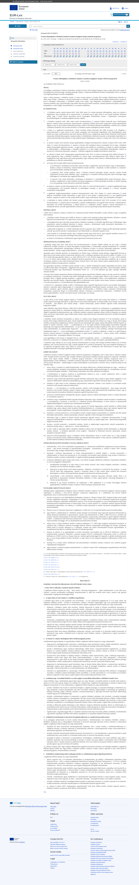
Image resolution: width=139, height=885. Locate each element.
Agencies (93, 874)
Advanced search (125, 30)
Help (120, 22)
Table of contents (16, 62)
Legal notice (53, 824)
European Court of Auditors (98, 854)
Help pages (53, 806)
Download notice (16, 48)
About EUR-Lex (95, 806)
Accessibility (53, 828)
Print (126, 22)
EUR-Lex (16, 15)
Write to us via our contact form (58, 846)
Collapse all (123, 41)
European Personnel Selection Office (100, 870)
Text (12, 38)
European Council (95, 844)
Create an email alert (17, 54)
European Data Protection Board (99, 868)
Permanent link (16, 46)
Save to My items (16, 51)
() (74, 97)
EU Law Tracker (95, 831)
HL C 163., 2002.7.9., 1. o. (87, 572)
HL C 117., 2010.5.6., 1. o (51, 562)
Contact (52, 808)
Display (83, 64)
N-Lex (92, 829)
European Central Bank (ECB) (98, 852)
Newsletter (94, 808)
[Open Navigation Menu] (18, 26)
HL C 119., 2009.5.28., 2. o (52, 560)
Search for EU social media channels (60, 855)
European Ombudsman (97, 864)
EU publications (95, 825)
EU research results (96, 821)
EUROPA (12, 21)
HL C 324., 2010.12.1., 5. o (52, 569)
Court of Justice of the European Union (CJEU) (103, 850)
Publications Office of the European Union (36, 806)
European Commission (97, 848)
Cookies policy (54, 826)
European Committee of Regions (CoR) (101, 860)
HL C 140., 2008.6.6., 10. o (52, 557)
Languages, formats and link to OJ (52, 45)
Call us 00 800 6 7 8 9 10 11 (57, 842)
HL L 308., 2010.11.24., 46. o (52, 567)
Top (45, 792)
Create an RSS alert (17, 56)
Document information (18, 41)
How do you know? (47, 1)
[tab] (84, 44)
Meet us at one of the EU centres (59, 848)
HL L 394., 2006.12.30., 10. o (52, 574)
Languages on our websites (57, 862)
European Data (95, 817)
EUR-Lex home (19, 21)
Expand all (115, 41)
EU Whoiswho (94, 823)
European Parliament (96, 842)
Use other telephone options (57, 844)
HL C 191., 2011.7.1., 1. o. (73, 576)
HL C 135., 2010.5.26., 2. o (52, 564)
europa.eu (22, 842)
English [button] (125, 8)
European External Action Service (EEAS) (101, 856)
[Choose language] (50, 64)
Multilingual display (48, 61)
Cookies (52, 868)
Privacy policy (54, 864)
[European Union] (14, 839)
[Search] (128, 26)
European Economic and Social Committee (102, 858)
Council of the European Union (99, 846)
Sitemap (52, 810)
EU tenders (93, 819)
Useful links (94, 810)
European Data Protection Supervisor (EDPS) (102, 866)
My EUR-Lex (114, 8)
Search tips (34, 30)
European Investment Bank (98, 862)
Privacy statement (55, 830)
